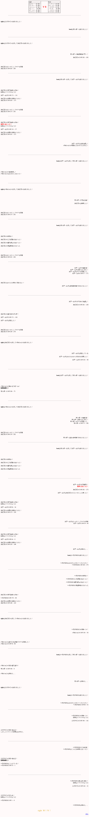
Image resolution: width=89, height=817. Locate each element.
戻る (87, 814)
